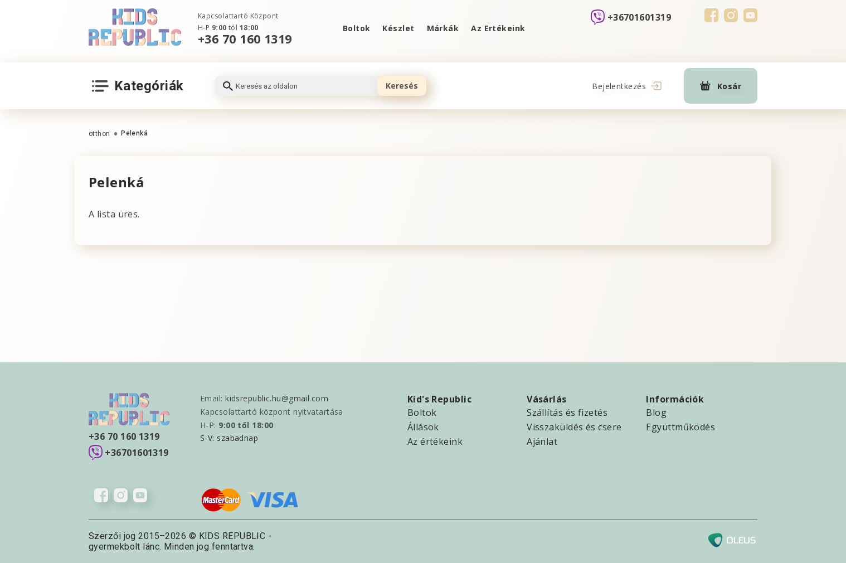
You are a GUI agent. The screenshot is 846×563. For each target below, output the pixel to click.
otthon (99, 134)
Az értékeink (435, 441)
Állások (423, 427)
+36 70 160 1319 (245, 39)
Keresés (402, 85)
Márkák (443, 28)
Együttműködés (680, 427)
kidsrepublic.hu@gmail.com (276, 398)
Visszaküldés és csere (574, 427)
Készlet (398, 28)
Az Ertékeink (498, 28)
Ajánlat (542, 441)
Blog (656, 412)
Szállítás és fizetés (567, 412)
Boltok (357, 28)
